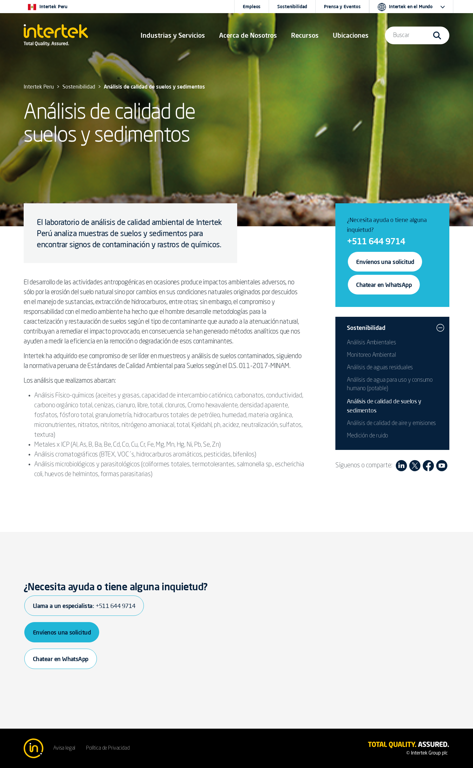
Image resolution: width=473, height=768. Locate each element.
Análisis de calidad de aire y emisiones (391, 423)
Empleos (251, 7)
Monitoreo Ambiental (371, 355)
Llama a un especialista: (84, 605)
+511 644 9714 (376, 241)
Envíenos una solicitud (385, 261)
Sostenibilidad (292, 7)
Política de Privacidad (107, 748)
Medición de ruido (367, 436)
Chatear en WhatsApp (384, 284)
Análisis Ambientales (371, 343)
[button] (173, 35)
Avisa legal (64, 748)
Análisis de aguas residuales (380, 368)
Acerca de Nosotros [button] (248, 35)
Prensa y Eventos (342, 7)
